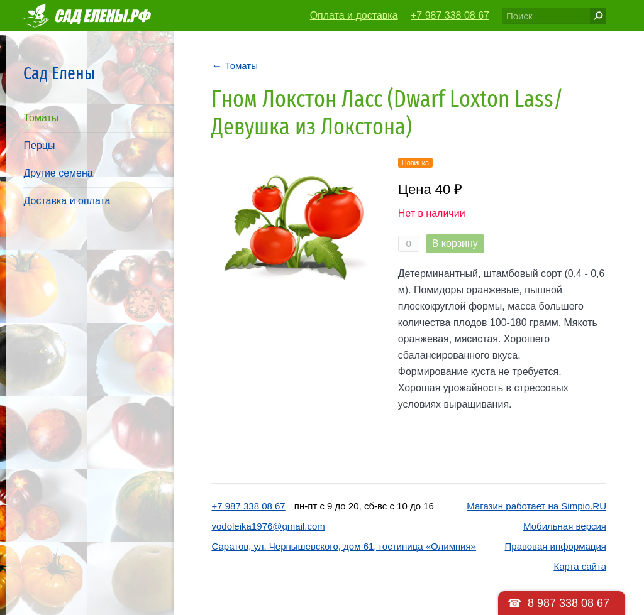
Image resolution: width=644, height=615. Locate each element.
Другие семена (57, 173)
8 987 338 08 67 (568, 603)
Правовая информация (555, 546)
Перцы (39, 145)
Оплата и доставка (354, 15)
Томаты (40, 117)
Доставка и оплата (66, 200)
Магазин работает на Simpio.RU (536, 506)
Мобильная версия (564, 526)
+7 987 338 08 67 (450, 15)
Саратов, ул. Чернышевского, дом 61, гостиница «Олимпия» (343, 546)
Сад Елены (59, 73)
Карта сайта (579, 566)
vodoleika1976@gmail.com (268, 526)
